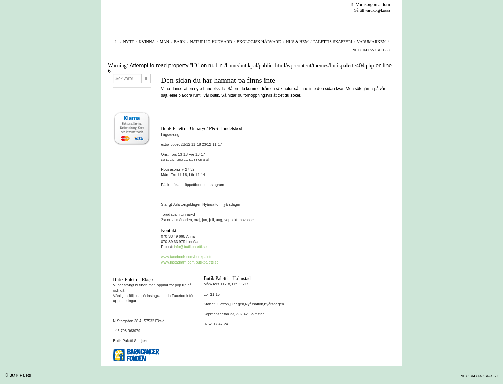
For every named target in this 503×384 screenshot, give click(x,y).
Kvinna (147, 41)
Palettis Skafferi (332, 41)
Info (355, 50)
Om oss (368, 50)
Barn (179, 41)
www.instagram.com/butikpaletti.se (190, 262)
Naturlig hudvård (211, 41)
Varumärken (371, 41)
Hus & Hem (297, 41)
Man (164, 41)
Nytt (128, 41)
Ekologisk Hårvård (259, 41)
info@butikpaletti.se (190, 247)
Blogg (382, 50)
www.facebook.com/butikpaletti (186, 257)
